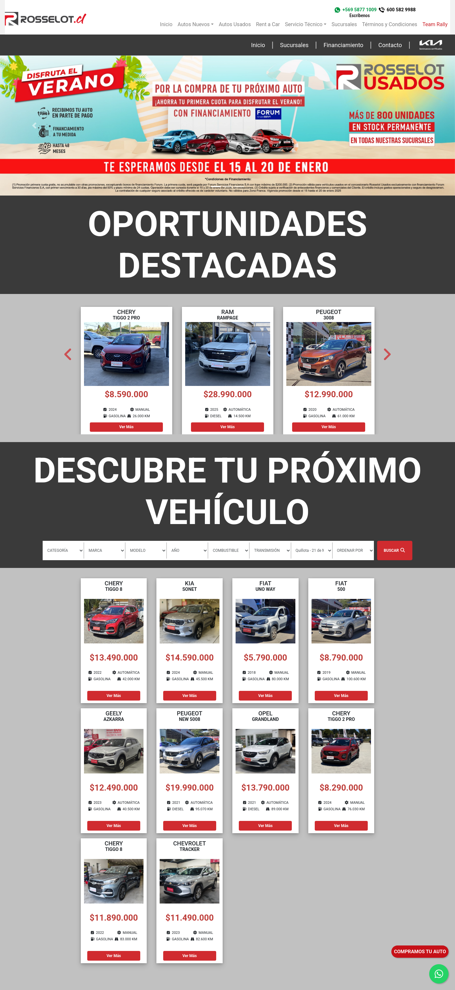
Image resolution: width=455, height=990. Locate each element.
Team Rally (435, 24)
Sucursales (344, 24)
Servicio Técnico (304, 24)
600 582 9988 (401, 10)
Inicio (166, 24)
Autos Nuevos (194, 24)
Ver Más (126, 427)
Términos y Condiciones (390, 24)
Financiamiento (343, 45)
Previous (68, 352)
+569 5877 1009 (360, 12)
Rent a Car (268, 24)
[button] (34, 126)
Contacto (390, 45)
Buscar (395, 550)
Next (387, 352)
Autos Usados (235, 24)
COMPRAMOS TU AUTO (420, 952)
